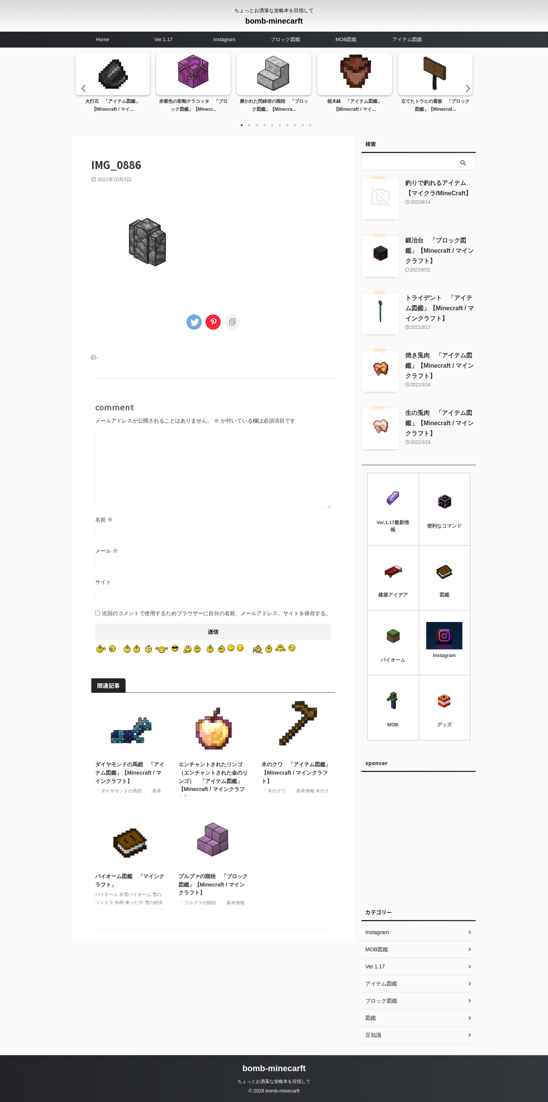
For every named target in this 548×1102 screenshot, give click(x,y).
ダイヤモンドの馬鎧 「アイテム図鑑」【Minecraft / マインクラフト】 (129, 772)
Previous (82, 88)
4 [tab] (264, 125)
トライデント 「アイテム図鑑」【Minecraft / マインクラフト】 (439, 308)
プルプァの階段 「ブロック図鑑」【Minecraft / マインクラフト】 (213, 884)
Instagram (224, 39)
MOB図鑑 (346, 39)
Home (102, 39)
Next (466, 88)
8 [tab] (295, 125)
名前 (104, 520)
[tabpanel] (112, 85)
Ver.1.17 (164, 39)
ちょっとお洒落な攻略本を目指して (274, 1081)
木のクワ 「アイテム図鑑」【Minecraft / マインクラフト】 (296, 772)
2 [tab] (249, 125)
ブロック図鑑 (285, 39)
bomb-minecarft (274, 21)
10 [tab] (310, 125)
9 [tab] (302, 125)
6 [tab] (280, 125)
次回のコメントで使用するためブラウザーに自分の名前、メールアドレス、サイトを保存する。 (216, 613)
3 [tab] (257, 125)
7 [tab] (287, 125)
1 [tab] (241, 125)
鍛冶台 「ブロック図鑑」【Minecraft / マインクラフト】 (439, 250)
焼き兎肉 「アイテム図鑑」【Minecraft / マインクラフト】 (439, 365)
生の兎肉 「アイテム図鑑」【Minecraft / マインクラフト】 (439, 423)
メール (106, 551)
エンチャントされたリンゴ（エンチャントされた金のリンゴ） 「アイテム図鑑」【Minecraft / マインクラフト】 (213, 780)
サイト (103, 582)
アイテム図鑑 (407, 39)
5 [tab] (272, 125)
